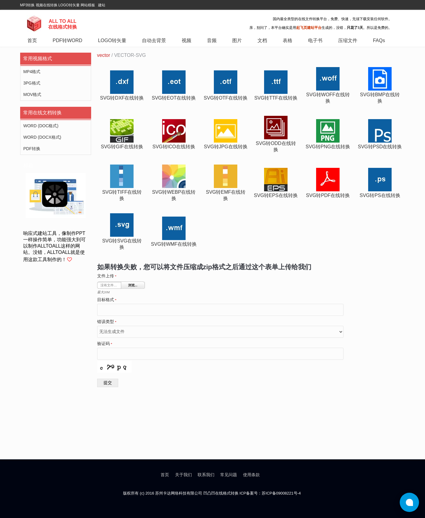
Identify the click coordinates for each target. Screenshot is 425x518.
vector (103, 55)
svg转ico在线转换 (173, 146)
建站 (101, 5)
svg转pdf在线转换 (328, 195)
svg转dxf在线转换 (122, 97)
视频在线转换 (46, 5)
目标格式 (107, 300)
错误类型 (107, 322)
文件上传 (107, 276)
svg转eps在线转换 (276, 195)
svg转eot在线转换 (174, 97)
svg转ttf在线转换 (275, 97)
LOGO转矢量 (69, 5)
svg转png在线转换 (328, 146)
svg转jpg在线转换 (226, 146)
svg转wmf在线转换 (174, 244)
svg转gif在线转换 (122, 146)
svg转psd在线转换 (380, 146)
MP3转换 (27, 5)
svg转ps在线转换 (380, 195)
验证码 (104, 344)
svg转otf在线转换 (226, 97)
